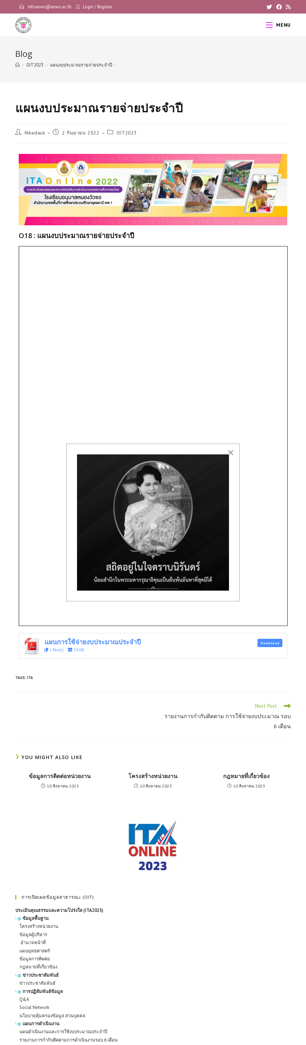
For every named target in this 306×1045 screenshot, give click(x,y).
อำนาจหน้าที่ (30, 943)
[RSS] (287, 6)
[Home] (17, 65)
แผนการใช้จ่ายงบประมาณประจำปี (92, 641)
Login (88, 7)
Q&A (22, 999)
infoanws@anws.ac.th (49, 7)
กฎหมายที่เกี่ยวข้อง (246, 776)
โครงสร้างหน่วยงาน (152, 776)
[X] (269, 6)
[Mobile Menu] (278, 25)
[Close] (231, 452)
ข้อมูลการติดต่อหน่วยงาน (60, 776)
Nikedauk (35, 133)
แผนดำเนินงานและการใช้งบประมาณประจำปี (61, 1032)
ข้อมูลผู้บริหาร (31, 935)
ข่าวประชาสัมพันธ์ (35, 983)
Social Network (32, 1007)
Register (104, 7)
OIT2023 (127, 133)
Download (270, 643)
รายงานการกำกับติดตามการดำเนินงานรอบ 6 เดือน (66, 1040)
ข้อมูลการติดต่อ (32, 959)
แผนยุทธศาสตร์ (32, 951)
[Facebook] (279, 6)
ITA (30, 677)
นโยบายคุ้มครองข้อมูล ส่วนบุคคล (50, 1016)
